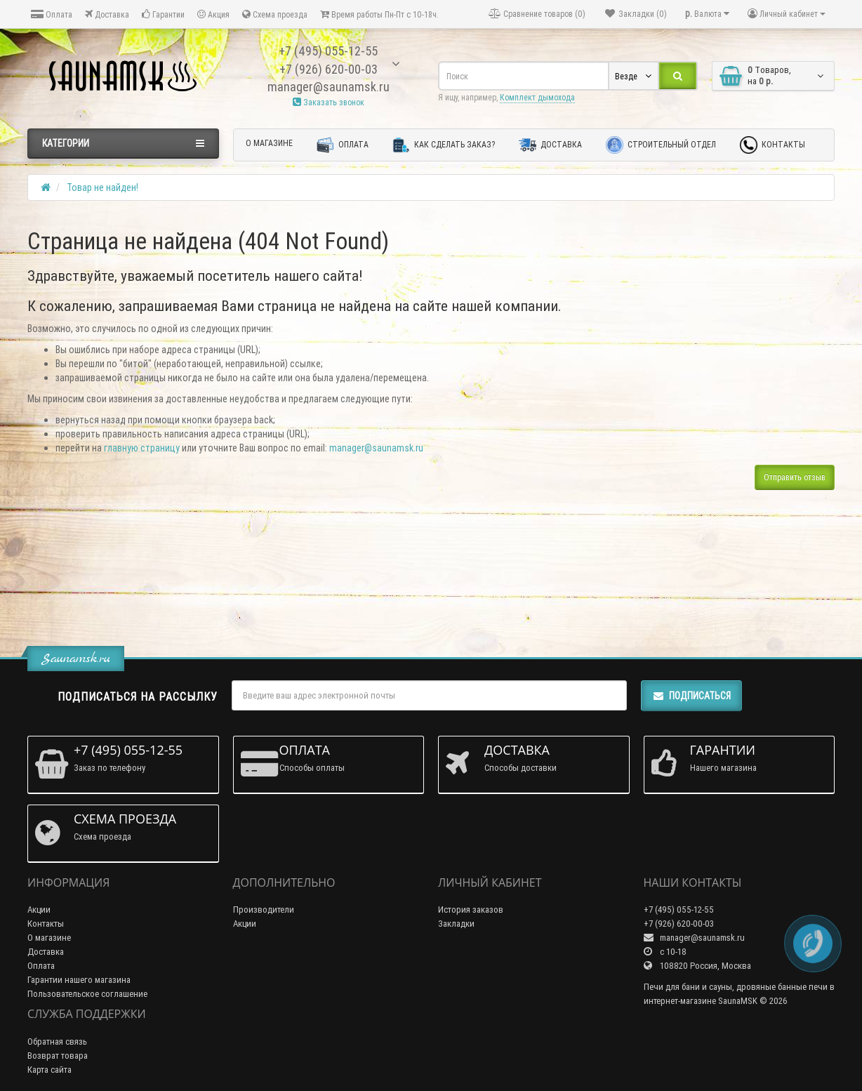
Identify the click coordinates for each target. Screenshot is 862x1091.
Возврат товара (57, 1056)
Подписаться (691, 695)
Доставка (107, 14)
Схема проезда (274, 14)
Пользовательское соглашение (87, 994)
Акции (39, 909)
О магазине (269, 143)
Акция (213, 14)
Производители (263, 909)
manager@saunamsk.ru (376, 448)
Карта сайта (49, 1070)
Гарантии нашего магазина (79, 980)
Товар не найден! (102, 187)
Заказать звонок (328, 102)
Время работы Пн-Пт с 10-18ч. (379, 14)
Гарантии (163, 14)
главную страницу (142, 448)
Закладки (456, 924)
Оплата (51, 14)
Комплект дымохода (537, 97)
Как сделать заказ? (443, 145)
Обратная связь (57, 1041)
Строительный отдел (661, 145)
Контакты (772, 145)
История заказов (470, 909)
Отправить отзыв (794, 477)
